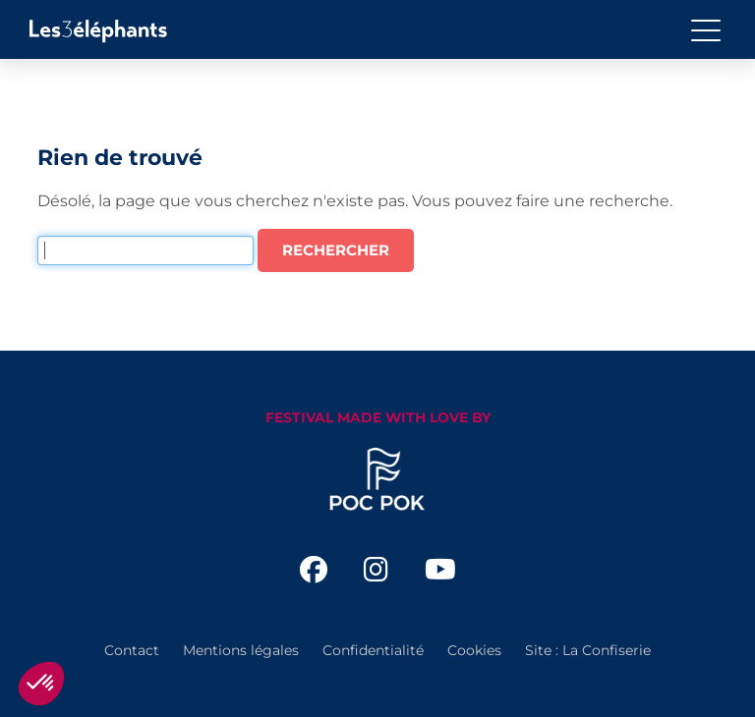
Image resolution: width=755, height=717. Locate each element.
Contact (131, 650)
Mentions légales (241, 650)
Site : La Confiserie (588, 650)
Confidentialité (373, 650)
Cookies (474, 650)
